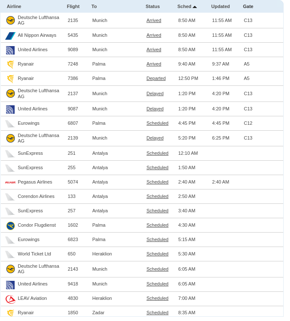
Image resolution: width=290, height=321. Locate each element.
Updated (220, 6)
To (94, 6)
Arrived (153, 20)
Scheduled (157, 123)
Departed (156, 78)
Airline (14, 6)
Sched (184, 6)
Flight (73, 6)
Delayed (154, 93)
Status (153, 6)
